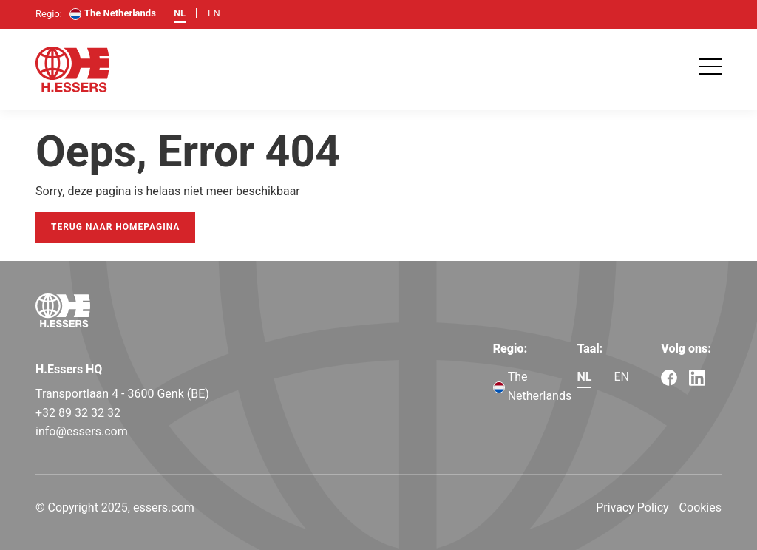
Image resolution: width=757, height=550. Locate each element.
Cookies (700, 507)
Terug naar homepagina (115, 227)
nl (180, 12)
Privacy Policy (632, 507)
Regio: (510, 349)
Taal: (589, 349)
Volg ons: (686, 349)
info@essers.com (81, 431)
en (214, 12)
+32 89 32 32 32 (77, 413)
